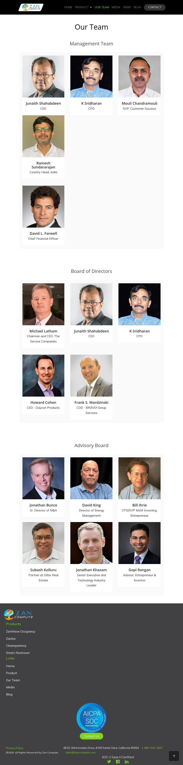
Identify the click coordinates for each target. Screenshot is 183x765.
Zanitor (11, 639)
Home (68, 7)
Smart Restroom (18, 653)
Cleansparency (16, 646)
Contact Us (91, 736)
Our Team (102, 7)
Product (83, 7)
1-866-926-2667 (152, 747)
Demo (127, 7)
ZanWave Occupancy (20, 631)
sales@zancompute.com (80, 752)
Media (116, 7)
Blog (137, 7)
